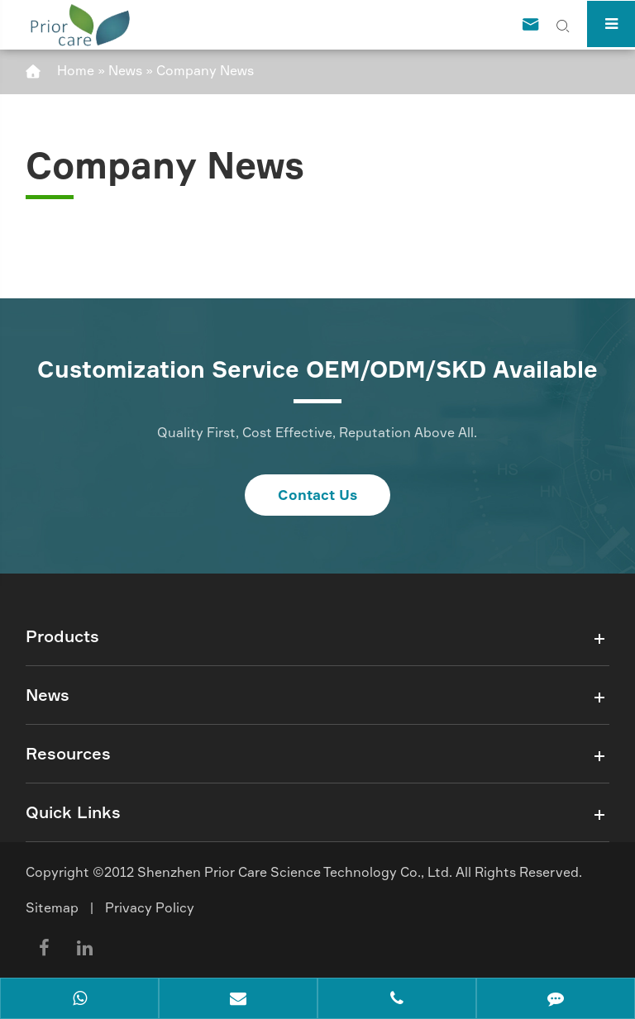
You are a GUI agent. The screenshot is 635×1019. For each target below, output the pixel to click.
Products (62, 636)
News (125, 70)
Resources (68, 753)
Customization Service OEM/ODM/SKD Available (317, 369)
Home (75, 70)
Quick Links (73, 812)
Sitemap (52, 907)
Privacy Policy (149, 907)
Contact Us (317, 494)
